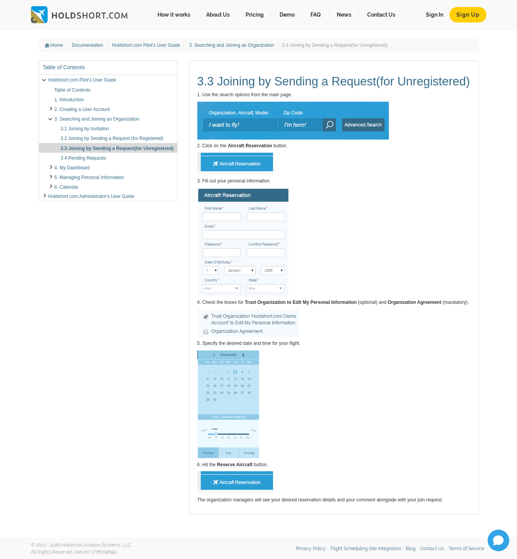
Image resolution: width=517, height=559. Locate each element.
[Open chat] (498, 540)
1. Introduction (69, 99)
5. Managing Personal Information (89, 177)
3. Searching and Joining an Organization (232, 45)
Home (54, 45)
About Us (218, 15)
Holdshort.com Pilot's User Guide (146, 45)
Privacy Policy (311, 548)
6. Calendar (66, 187)
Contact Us (381, 15)
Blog (410, 548)
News (344, 15)
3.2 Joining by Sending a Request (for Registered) (112, 138)
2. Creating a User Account (82, 109)
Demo (287, 15)
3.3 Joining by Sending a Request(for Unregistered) (117, 148)
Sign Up (468, 15)
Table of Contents (72, 90)
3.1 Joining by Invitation (85, 128)
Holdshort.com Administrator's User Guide (91, 196)
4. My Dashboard (72, 167)
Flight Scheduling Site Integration (366, 548)
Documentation (88, 45)
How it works (174, 15)
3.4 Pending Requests (83, 158)
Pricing (255, 15)
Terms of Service (466, 548)
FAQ (315, 15)
